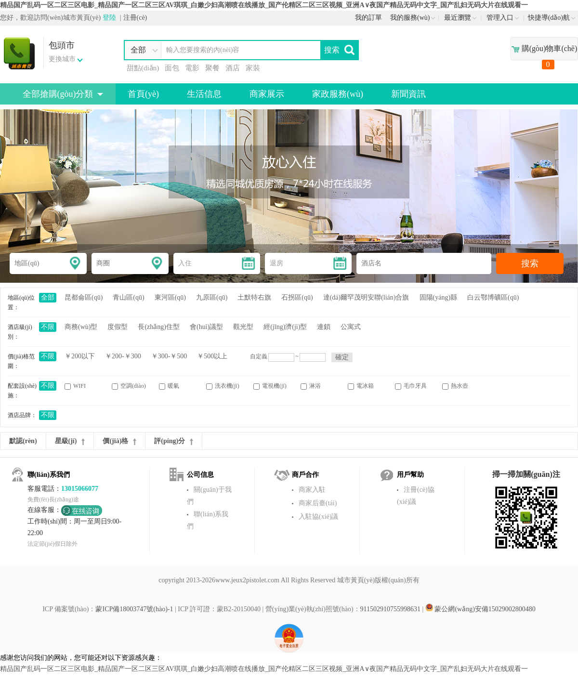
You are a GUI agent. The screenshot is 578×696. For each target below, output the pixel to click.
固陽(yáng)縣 (439, 297)
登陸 (109, 17)
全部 (47, 297)
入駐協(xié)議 (318, 516)
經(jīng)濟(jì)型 (285, 326)
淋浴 (311, 386)
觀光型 (243, 326)
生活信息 (204, 94)
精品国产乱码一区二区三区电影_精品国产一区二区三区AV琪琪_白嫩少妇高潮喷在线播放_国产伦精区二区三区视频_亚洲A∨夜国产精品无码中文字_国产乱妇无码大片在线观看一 (264, 5)
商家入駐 (312, 489)
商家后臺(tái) (318, 503)
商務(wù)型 (81, 326)
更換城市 (62, 59)
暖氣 (169, 386)
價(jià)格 (119, 441)
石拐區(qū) (297, 297)
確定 (342, 357)
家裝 (253, 68)
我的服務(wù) (412, 17)
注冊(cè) (135, 17)
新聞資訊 (408, 94)
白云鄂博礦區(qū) (493, 297)
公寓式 (351, 326)
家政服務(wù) (337, 94)
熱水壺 (455, 386)
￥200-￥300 (123, 356)
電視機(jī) (270, 386)
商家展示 (267, 94)
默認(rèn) (23, 441)
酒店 (232, 68)
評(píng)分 (173, 441)
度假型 (117, 326)
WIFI (75, 386)
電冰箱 (361, 386)
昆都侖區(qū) (84, 297)
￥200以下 (80, 356)
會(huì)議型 (206, 326)
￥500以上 (212, 356)
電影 (192, 68)
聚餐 (212, 68)
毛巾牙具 (411, 386)
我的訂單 (368, 17)
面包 (172, 68)
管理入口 (502, 17)
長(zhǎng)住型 (159, 326)
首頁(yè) (143, 94)
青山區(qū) (128, 297)
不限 (47, 326)
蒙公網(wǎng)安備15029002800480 (480, 609)
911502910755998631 (390, 609)
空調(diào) (129, 386)
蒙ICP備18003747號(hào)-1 (134, 609)
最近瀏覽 (460, 17)
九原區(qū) (211, 297)
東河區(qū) (170, 297)
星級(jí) (70, 441)
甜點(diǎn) (143, 68)
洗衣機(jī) (222, 386)
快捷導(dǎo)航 (552, 17)
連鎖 (323, 326)
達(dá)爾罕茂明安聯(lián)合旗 (366, 297)
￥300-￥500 (169, 356)
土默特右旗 (254, 297)
